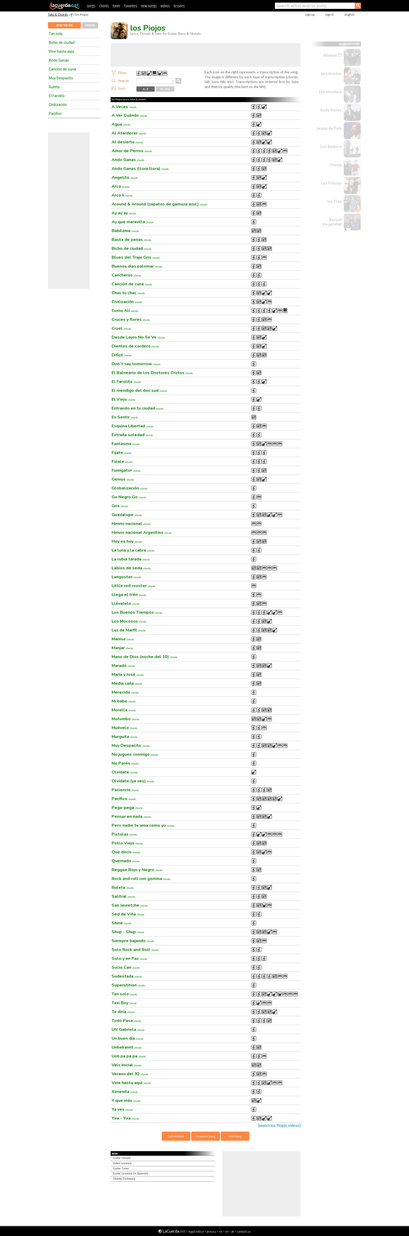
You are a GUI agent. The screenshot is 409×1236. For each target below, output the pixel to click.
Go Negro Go (129, 497)
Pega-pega (127, 808)
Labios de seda (131, 568)
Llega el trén (129, 595)
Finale (122, 461)
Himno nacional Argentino (142, 532)
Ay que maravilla (132, 222)
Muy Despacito (61, 78)
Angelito (125, 177)
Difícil (121, 355)
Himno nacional (131, 524)
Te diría (123, 1012)
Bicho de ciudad (62, 42)
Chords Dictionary (124, 1178)
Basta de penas (131, 240)
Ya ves (122, 1109)
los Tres (334, 201)
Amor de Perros (132, 151)
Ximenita (125, 1092)
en (227, 1231)
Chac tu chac (128, 293)
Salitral (123, 896)
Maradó (123, 666)
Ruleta (54, 87)
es (220, 1231)
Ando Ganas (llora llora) (140, 168)
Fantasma (126, 444)
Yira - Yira (125, 1118)
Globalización (129, 488)
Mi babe (124, 701)
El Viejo (123, 399)
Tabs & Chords (58, 14)
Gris (120, 506)
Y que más (126, 1100)
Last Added (176, 1136)
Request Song (205, 1136)
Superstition (128, 985)
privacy (211, 1231)
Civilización (58, 105)
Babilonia (125, 231)
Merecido (125, 692)
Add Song (235, 1136)
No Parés (125, 763)
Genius (123, 479)
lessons (179, 6)
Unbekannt (127, 1047)
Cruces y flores (131, 319)
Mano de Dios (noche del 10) (144, 657)
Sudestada (127, 976)
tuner (116, 6)
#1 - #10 (165, 89)
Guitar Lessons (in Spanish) (130, 1173)
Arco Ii (122, 195)
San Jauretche (130, 905)
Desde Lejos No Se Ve (138, 337)
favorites (130, 6)
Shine (121, 923)
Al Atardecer (129, 133)
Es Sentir (125, 417)
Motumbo (125, 719)
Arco (120, 186)
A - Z (145, 89)
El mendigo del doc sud (139, 390)
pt (232, 1231)
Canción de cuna (62, 69)
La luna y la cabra (133, 550)
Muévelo (124, 728)
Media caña (127, 683)
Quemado (126, 861)
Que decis (126, 852)
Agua (121, 124)
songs (91, 6)
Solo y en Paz (129, 958)
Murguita (124, 737)
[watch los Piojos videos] (279, 1125)
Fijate (121, 453)
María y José (128, 674)
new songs (149, 6)
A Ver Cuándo (129, 115)
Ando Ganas (59, 60)
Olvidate (124, 772)
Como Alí (125, 311)
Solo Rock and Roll (135, 950)
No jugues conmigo (135, 754)
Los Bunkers (331, 147)
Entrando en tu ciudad (137, 408)
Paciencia (125, 790)
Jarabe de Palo (329, 128)
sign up (310, 14)
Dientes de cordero (135, 346)
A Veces (124, 107)
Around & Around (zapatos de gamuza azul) (159, 204)
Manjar (122, 648)
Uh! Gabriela (128, 1029)
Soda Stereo (331, 110)
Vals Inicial (126, 1065)
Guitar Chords (121, 1158)
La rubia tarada (131, 559)
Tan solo (56, 34)
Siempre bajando (133, 941)
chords (104, 6)
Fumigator (126, 470)
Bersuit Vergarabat (332, 222)
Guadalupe (127, 515)
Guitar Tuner (121, 1168)
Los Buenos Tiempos (137, 612)
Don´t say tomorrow (136, 364)
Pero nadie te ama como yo (143, 825)
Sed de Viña (128, 914)
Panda (336, 165)
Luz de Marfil (129, 630)
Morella (124, 710)
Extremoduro (330, 92)
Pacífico (55, 113)
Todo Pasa (126, 1021)
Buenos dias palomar (137, 266)
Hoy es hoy (127, 541)
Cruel (121, 328)
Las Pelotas (331, 183)
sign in (329, 14)
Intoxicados (331, 74)
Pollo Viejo (127, 843)
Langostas (126, 577)
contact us (244, 1231)
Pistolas (124, 834)
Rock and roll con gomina (141, 879)
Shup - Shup (128, 932)
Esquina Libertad (132, 426)
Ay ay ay (124, 213)
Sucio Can (126, 967)
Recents (90, 25)
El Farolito (57, 96)
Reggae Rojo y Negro (137, 870)
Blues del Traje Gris (136, 257)
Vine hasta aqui (61, 51)
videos (165, 6)
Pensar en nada (131, 816)
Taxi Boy (124, 1003)
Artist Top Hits (64, 25)
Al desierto (127, 142)
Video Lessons (122, 1163)
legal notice (196, 1231)
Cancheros (126, 275)
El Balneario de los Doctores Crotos (152, 373)
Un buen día (127, 1038)
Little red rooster (133, 586)
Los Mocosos (129, 621)
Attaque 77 (332, 55)
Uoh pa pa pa (129, 1056)
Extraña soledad (132, 435)
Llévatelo (126, 603)
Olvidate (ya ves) (133, 781)
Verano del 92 (130, 1074)
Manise (123, 639)
